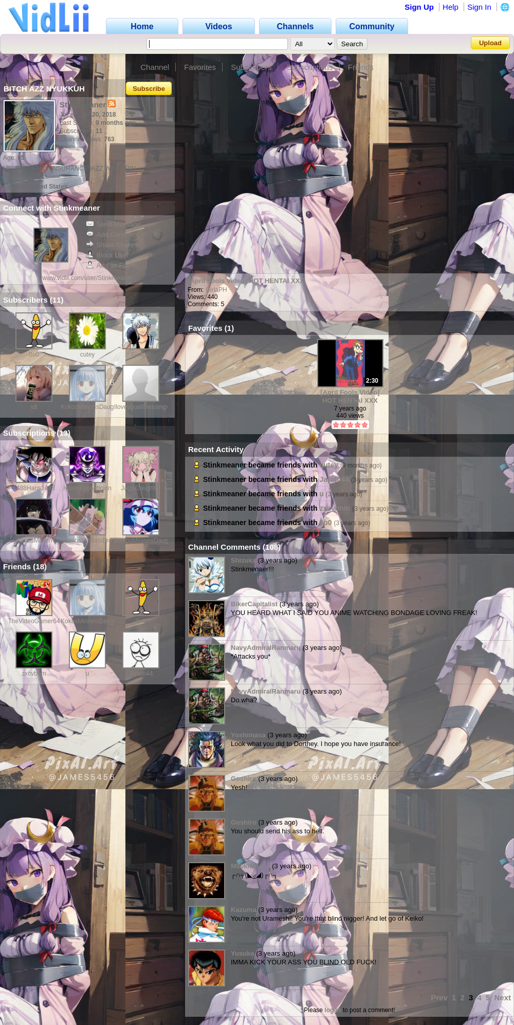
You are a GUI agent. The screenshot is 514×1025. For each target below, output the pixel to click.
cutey (87, 354)
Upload (490, 43)
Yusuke (242, 953)
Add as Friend (112, 265)
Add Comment (112, 234)
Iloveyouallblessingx (141, 407)
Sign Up (419, 7)
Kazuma (243, 910)
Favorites (200, 67)
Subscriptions (310, 67)
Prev (439, 997)
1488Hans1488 (33, 488)
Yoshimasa (248, 735)
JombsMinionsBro (87, 540)
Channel (154, 67)
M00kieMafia (250, 866)
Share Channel (113, 245)
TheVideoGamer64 (34, 621)
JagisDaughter (140, 488)
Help (450, 7)
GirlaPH (216, 289)
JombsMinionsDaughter (146, 540)
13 (63, 432)
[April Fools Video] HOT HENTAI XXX (246, 281)
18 (39, 566)
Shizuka (243, 560)
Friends (361, 67)
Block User (107, 255)
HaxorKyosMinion (87, 488)
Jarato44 (141, 673)
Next (502, 997)
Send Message (113, 224)
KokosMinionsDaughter (92, 407)
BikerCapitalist (254, 604)
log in (332, 1010)
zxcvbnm (34, 673)
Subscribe (149, 88)
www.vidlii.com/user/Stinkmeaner (87, 278)
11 (56, 299)
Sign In (479, 7)
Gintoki (140, 354)
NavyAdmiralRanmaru (266, 647)
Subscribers (251, 67)
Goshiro (243, 778)
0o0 (34, 354)
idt (34, 407)
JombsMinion (34, 540)
